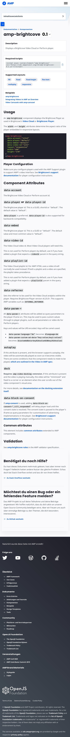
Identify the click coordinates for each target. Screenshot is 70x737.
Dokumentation (10, 29)
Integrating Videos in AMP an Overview (22, 99)
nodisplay (12, 84)
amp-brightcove (12, 96)
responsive (26, 84)
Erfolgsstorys (10, 580)
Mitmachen (10, 623)
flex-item (46, 79)
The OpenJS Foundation (14, 636)
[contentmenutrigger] (34, 16)
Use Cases (9, 577)
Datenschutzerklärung (22, 697)
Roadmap (9, 626)
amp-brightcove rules (17, 444)
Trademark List (11, 645)
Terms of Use (7, 697)
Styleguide (9, 669)
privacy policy (16, 731)
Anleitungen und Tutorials (15, 596)
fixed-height (31, 79)
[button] (66, 3)
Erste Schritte (10, 593)
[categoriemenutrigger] (13, 24)
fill (9, 79)
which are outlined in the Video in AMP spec (31, 358)
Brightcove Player (45, 121)
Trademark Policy (12, 642)
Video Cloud (27, 121)
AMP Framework (12, 573)
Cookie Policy (38, 697)
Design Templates (12, 606)
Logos (7, 672)
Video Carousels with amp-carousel (20, 102)
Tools (7, 609)
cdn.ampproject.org (30, 728)
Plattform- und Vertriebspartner (18, 619)
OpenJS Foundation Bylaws (15, 639)
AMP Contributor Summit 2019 (17, 659)
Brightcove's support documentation (37, 412)
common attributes (33, 427)
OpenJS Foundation (12, 704)
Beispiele (9, 603)
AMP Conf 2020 (11, 656)
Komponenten (26, 29)
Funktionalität (11, 583)
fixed (18, 79)
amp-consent (11, 400)
